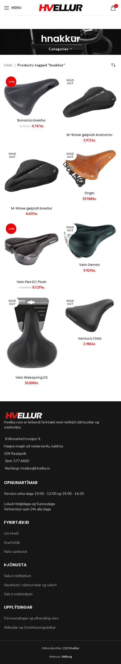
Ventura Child (89, 338)
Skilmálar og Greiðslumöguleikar (30, 627)
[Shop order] (113, 65)
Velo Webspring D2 (32, 377)
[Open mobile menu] (12, 8)
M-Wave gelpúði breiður (31, 208)
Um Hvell (11, 533)
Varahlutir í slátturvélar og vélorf (30, 585)
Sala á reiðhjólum (17, 575)
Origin (89, 193)
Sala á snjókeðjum (18, 594)
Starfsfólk (12, 542)
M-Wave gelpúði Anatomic (90, 135)
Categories (58, 49)
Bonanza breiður (31, 120)
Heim (8, 65)
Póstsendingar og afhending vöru (31, 618)
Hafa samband (15, 551)
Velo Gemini (89, 264)
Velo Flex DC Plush (32, 282)
